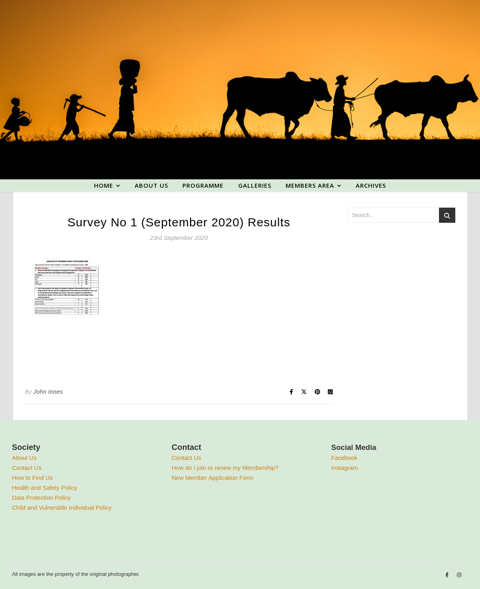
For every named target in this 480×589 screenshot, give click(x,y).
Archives (371, 185)
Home (103, 185)
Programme (202, 185)
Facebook (344, 457)
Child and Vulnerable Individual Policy (62, 507)
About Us (24, 457)
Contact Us (26, 467)
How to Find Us (32, 477)
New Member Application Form (212, 477)
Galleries (254, 185)
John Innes (48, 392)
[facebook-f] (447, 575)
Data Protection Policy (41, 497)
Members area (310, 185)
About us (151, 185)
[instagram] (459, 575)
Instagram (344, 467)
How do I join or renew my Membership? (225, 467)
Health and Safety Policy (44, 487)
